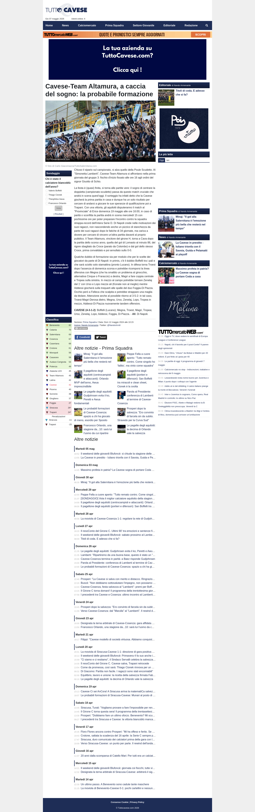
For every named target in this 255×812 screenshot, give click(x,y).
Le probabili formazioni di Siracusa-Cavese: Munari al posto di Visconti (121, 695)
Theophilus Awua (56, 199)
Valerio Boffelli (55, 190)
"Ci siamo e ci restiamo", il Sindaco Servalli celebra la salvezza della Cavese (125, 659)
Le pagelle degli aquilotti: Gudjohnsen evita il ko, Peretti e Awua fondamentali (125, 551)
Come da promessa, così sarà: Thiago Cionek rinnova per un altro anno (122, 667)
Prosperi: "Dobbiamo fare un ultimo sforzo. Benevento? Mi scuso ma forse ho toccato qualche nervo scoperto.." (145, 715)
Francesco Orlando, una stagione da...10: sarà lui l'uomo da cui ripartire (98, 429)
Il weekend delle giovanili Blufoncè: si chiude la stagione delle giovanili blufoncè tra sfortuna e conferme (140, 453)
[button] (58, 208)
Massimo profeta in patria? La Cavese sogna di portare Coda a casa (120, 470)
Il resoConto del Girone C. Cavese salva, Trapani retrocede (115, 663)
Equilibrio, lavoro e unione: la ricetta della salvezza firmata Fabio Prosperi (123, 675)
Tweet (101, 337)
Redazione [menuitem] (191, 25)
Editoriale (165, 85)
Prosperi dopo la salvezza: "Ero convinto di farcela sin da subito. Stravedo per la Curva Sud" (134, 607)
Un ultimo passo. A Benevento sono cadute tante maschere (115, 784)
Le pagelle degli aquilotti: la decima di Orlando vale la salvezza (141, 429)
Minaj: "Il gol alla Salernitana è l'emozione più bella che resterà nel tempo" (123, 482)
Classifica (52, 319)
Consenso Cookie (119, 802)
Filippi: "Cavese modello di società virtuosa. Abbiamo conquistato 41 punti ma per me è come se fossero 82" (143, 639)
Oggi (161, 160)
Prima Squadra (90, 322)
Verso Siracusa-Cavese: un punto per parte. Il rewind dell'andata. (118, 743)
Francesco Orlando (57, 203)
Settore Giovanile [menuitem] (143, 25)
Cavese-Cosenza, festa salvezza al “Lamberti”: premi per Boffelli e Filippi (123, 586)
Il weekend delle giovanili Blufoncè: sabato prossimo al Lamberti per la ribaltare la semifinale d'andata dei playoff (145, 534)
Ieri (167, 160)
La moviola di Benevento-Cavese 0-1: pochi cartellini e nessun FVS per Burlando (127, 788)
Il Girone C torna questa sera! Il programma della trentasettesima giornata (123, 711)
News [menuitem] (65, 25)
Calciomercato (168, 263)
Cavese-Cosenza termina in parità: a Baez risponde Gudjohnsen (118, 559)
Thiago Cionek (55, 195)
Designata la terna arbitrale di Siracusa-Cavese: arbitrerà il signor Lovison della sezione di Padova (137, 772)
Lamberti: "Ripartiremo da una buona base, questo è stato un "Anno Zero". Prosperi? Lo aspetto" (136, 555)
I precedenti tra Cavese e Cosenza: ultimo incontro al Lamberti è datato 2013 (125, 594)
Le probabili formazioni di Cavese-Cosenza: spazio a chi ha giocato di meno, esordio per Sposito (136, 566)
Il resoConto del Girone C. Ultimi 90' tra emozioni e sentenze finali (119, 531)
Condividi (83, 337)
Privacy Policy (137, 802)
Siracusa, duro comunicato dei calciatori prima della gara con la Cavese (122, 739)
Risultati (58, 214)
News (162, 237)
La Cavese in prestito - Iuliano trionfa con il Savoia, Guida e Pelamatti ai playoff (126, 457)
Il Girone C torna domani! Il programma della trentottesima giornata (119, 590)
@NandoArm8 (113, 325)
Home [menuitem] (49, 25)
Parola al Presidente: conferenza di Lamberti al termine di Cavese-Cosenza (124, 562)
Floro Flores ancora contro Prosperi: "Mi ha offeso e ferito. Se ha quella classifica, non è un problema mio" (142, 731)
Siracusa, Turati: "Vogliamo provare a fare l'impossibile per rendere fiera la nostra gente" (131, 707)
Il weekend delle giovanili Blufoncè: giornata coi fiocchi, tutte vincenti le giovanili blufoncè (132, 768)
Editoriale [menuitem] (169, 25)
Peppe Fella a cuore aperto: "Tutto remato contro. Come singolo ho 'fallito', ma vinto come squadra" (138, 494)
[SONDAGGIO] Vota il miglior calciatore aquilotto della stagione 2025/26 (122, 498)
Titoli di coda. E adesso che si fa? (100, 538)
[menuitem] (206, 25)
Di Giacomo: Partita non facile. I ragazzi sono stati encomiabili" (117, 671)
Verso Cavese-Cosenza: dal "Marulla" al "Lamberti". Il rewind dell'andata (122, 610)
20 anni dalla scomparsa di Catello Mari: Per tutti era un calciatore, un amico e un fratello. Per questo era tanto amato (148, 755)
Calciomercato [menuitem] (87, 25)
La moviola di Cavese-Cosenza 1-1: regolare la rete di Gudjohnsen (119, 518)
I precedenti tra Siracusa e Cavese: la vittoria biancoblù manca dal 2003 (122, 719)
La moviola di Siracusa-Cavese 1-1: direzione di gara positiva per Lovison (123, 651)
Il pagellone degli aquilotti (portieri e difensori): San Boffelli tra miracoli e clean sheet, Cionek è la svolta (134, 378)
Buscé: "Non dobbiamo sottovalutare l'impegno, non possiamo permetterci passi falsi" (130, 583)
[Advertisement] (184, 185)
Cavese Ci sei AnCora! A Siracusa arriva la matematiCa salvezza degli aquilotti (126, 691)
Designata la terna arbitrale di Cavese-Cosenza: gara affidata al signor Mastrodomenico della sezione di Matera (145, 623)
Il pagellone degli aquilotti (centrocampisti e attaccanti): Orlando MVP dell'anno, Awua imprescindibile (92, 378)
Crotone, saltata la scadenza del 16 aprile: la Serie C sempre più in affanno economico (131, 735)
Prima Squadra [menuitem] (114, 25)
